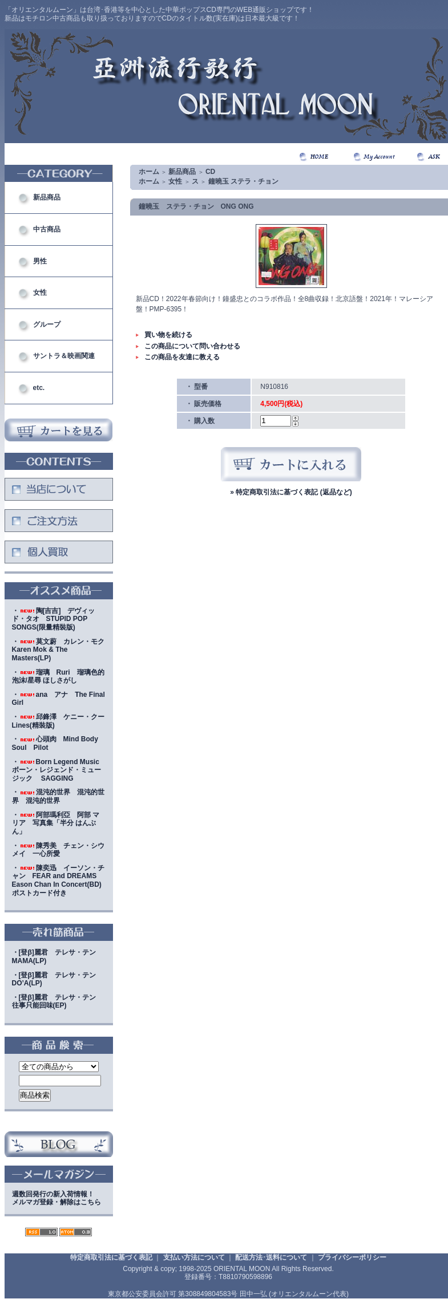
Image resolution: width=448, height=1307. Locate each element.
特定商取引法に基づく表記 (111, 1257)
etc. (39, 388)
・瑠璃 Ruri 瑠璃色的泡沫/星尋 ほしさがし (58, 676)
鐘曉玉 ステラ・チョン (243, 181)
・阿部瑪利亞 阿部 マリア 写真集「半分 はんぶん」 (55, 823)
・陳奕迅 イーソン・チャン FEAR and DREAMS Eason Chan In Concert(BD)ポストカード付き (58, 880)
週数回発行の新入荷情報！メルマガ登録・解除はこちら (56, 1198)
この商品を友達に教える (182, 357)
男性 (40, 261)
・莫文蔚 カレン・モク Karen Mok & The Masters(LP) (61, 650)
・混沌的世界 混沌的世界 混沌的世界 (58, 796)
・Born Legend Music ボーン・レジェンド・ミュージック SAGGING (59, 770)
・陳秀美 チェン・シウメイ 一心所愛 (58, 850)
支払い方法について (194, 1257)
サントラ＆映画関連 (64, 356)
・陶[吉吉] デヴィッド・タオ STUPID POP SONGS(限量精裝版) (53, 619)
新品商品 (46, 197)
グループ (46, 324)
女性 (40, 293)
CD (210, 172)
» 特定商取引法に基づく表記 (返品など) (291, 492)
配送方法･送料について (271, 1257)
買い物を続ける (168, 335)
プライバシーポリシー (352, 1257)
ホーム (149, 172)
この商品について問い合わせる (192, 346)
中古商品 (46, 229)
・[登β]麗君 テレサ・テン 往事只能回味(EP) (57, 1001)
